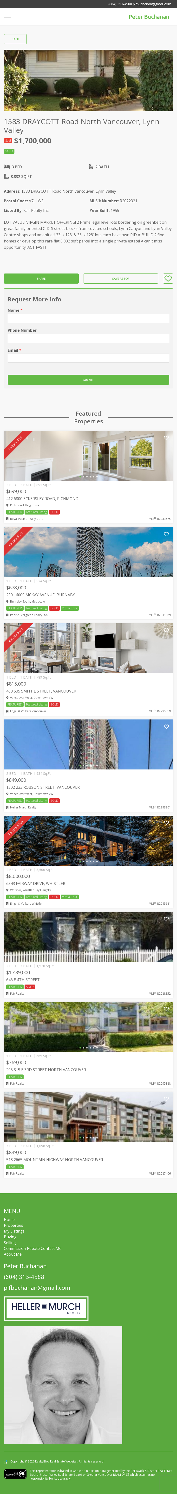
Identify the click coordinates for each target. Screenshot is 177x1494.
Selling (10, 1242)
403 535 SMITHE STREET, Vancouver (41, 691)
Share (41, 279)
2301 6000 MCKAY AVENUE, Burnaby (40, 594)
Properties (13, 1225)
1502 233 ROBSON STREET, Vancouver (43, 787)
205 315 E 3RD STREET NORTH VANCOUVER (46, 1069)
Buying (10, 1237)
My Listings (14, 1231)
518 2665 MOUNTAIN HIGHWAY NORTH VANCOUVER (54, 1159)
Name (15, 310)
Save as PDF (120, 279)
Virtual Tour (69, 608)
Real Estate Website (63, 1462)
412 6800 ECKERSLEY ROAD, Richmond (42, 498)
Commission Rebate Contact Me (32, 1248)
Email (14, 350)
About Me (13, 1254)
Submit (88, 380)
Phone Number (22, 330)
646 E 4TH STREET (23, 979)
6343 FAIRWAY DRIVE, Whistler (35, 883)
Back (15, 39)
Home (9, 1219)
